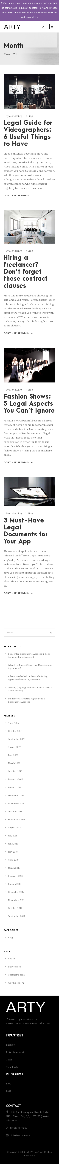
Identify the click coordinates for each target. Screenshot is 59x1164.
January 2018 (14, 884)
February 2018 (15, 875)
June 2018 (13, 843)
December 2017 (16, 892)
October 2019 (15, 771)
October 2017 (15, 908)
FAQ (8, 1090)
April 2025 (13, 723)
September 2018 (16, 819)
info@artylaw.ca (20, 1135)
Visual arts (12, 1066)
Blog (30, 115)
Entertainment (15, 1052)
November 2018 (16, 803)
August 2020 (14, 747)
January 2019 (14, 787)
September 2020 (16, 739)
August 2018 (14, 827)
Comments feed (16, 974)
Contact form (18, 1127)
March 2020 (14, 763)
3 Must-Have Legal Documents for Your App (26, 531)
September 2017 (16, 916)
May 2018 (13, 851)
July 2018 (12, 835)
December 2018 (16, 795)
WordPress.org (16, 982)
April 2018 (13, 859)
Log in (11, 958)
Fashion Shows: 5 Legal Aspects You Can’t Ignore (29, 403)
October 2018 (15, 811)
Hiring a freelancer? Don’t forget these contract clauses (26, 271)
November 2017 (16, 900)
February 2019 (15, 779)
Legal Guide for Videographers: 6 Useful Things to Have (28, 133)
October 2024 (15, 731)
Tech (9, 1059)
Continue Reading (18, 196)
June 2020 (13, 755)
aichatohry (15, 115)
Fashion (10, 1044)
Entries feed (14, 966)
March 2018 (14, 867)
